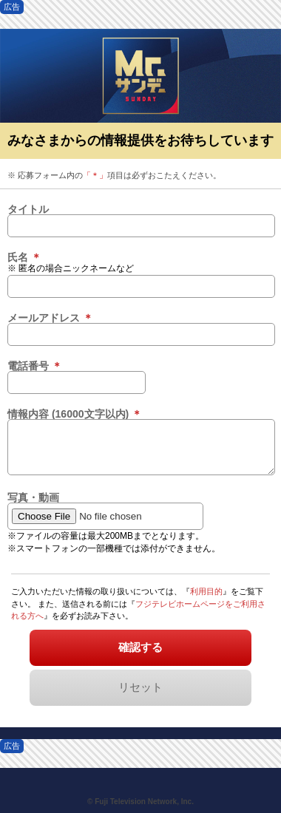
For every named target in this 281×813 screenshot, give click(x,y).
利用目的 (206, 591)
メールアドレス (50, 318)
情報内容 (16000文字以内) (74, 414)
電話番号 (34, 366)
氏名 (24, 257)
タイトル (28, 209)
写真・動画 (33, 497)
